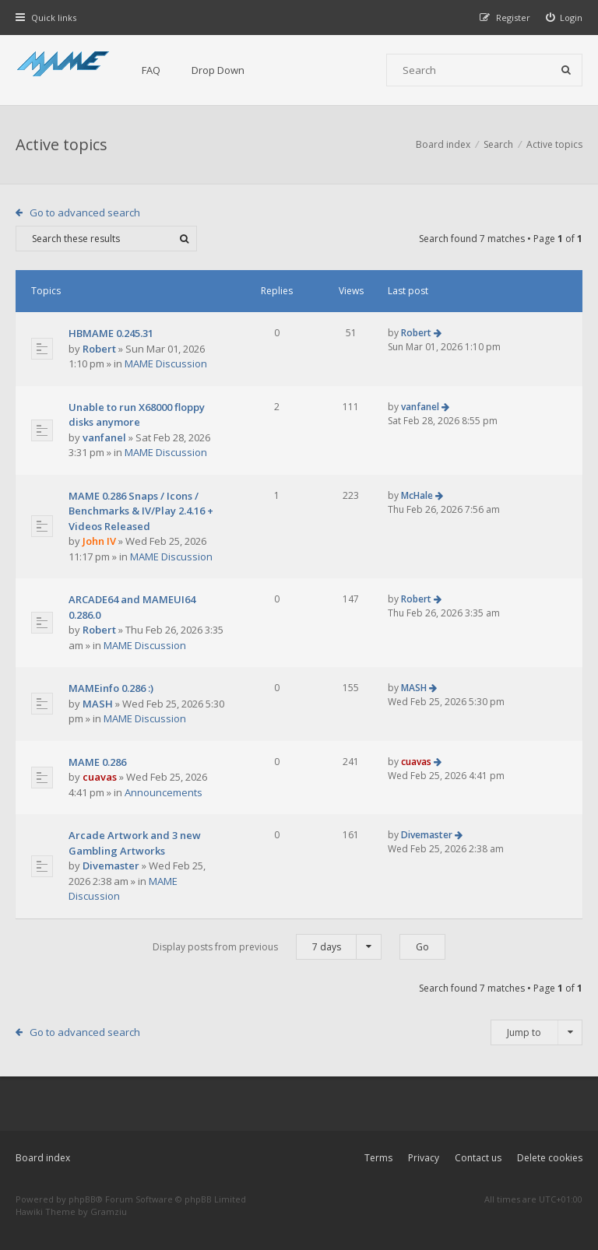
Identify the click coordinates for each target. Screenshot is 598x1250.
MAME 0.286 (97, 762)
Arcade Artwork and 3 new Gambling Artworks (135, 843)
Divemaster (111, 865)
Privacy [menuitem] (423, 1157)
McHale (417, 495)
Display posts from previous (267, 947)
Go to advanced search (85, 212)
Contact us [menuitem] (478, 1157)
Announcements (163, 792)
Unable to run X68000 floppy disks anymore (137, 415)
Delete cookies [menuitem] (549, 1157)
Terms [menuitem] (378, 1157)
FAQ (151, 70)
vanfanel (104, 437)
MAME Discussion (166, 363)
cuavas (100, 777)
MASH (98, 704)
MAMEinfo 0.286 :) (111, 688)
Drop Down (218, 70)
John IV (99, 541)
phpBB (82, 1199)
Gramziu (108, 1211)
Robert (99, 349)
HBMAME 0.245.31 (111, 333)
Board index (43, 1157)
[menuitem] (564, 17)
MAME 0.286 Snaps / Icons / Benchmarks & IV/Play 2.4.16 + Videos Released (141, 511)
